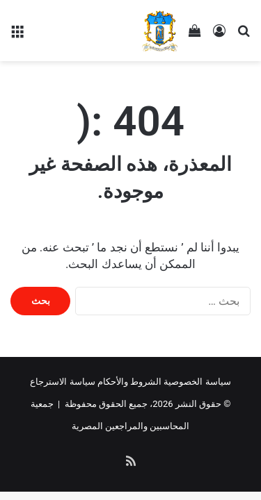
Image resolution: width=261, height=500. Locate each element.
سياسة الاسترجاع (62, 381)
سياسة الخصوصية (197, 381)
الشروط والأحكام (129, 381)
